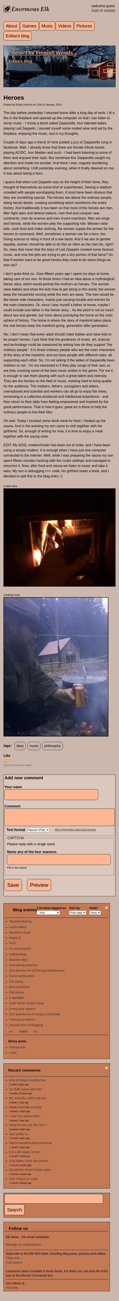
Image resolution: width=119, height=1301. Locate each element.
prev (11, 1035)
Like (6, 755)
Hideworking (17, 957)
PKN (12, 946)
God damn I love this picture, (29, 1164)
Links (13, 1056)
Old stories (16, 995)
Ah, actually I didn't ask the (27, 1101)
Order (93, 911)
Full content (14, 1265)
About (11, 26)
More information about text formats (75, 832)
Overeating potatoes (23, 968)
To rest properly (20, 952)
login (95, 10)
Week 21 (15, 941)
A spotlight (16, 1001)
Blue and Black (19, 990)
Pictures (84, 26)
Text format (16, 833)
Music (47, 26)
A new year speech (22, 1012)
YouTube (12, 1291)
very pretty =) (18, 1137)
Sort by (74, 911)
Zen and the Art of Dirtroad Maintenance (37, 973)
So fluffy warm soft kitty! (25, 1092)
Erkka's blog (17, 36)
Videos (64, 26)
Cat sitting (16, 985)
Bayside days (18, 963)
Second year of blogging (26, 1028)
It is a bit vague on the (24, 1155)
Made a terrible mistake (25, 1110)
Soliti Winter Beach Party (26, 1006)
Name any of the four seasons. (33, 855)
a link (75, 142)
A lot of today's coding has (27, 1083)
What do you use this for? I (27, 1128)
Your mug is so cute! (23, 1182)
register (110, 10)
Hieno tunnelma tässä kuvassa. (31, 1146)
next (35, 1035)
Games (29, 26)
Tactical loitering (20, 924)
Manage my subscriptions (23, 1248)
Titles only (13, 1261)
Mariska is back (20, 935)
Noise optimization (22, 979)
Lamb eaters (18, 930)
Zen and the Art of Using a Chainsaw (34, 1017)
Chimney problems (22, 1023)
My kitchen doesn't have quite (29, 1173)
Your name (13, 787)
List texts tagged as (51, 911)
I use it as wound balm (24, 1119)
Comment (13, 806)
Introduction (17, 1050)
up (6, 760)
